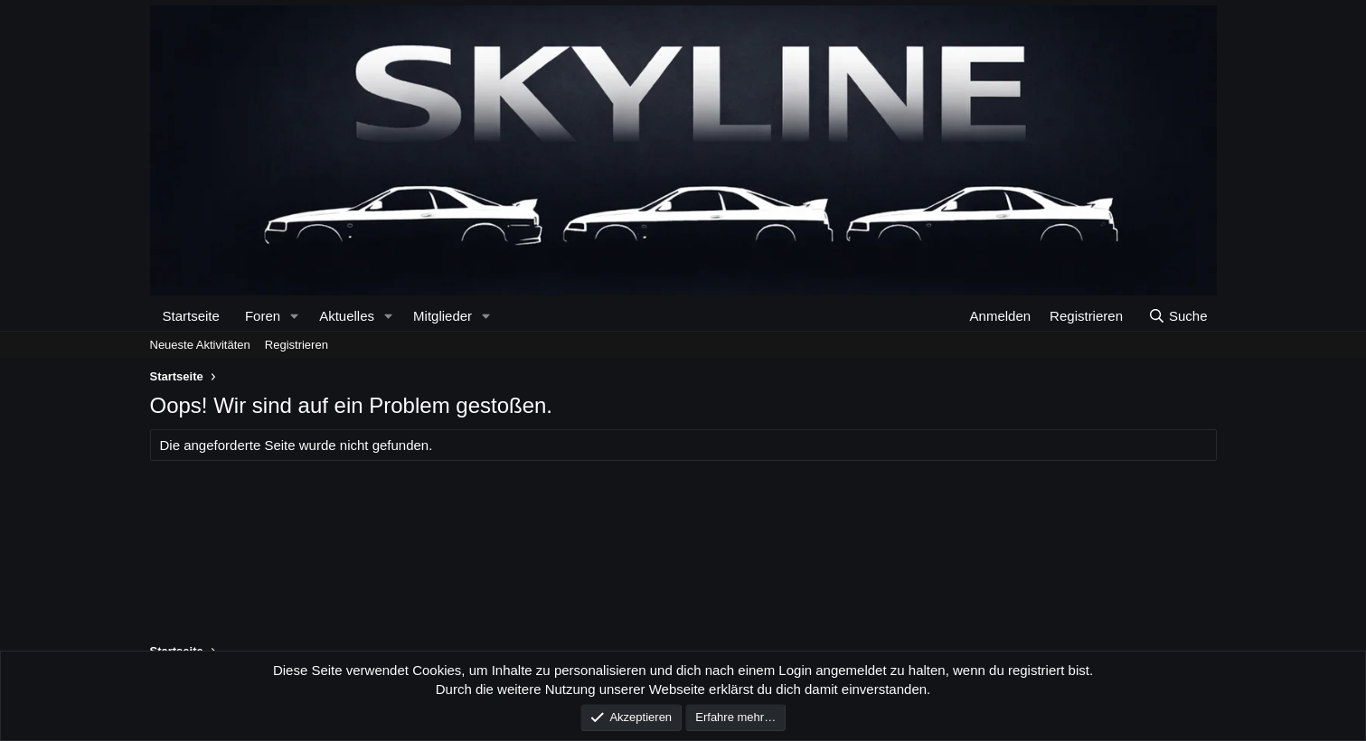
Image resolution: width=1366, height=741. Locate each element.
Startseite (191, 316)
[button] (294, 316)
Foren (262, 316)
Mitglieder (442, 316)
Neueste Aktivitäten (200, 345)
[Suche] (1177, 316)
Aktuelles (346, 316)
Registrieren (296, 345)
